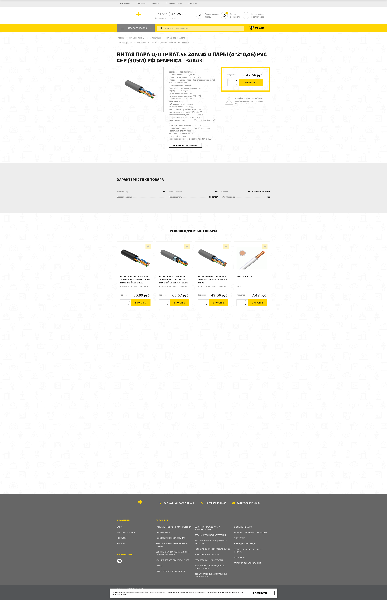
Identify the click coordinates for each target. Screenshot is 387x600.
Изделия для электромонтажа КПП (172, 560)
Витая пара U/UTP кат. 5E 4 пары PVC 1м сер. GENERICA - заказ (213, 279)
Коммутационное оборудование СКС (212, 549)
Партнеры (141, 3)
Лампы (159, 565)
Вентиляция (239, 557)
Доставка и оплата (174, 3)
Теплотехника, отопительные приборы (248, 550)
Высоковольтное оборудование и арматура (211, 541)
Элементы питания (243, 527)
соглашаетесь (192, 592)
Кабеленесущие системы (207, 554)
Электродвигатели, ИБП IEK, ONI (171, 571)
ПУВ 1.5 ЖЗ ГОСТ (245, 276)
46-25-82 (170, 13)
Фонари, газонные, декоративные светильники (211, 575)
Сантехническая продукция (247, 563)
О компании (125, 3)
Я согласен (260, 593)
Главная (121, 38)
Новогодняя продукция (245, 543)
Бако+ (120, 527)
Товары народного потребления (210, 535)
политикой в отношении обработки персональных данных (147, 592)
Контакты (192, 3)
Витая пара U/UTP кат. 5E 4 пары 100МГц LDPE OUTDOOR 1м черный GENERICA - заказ (135, 279)
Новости (155, 3)
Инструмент (239, 538)
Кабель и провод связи (176, 38)
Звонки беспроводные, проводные (250, 532)
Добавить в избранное (185, 145)
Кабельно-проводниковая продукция (145, 38)
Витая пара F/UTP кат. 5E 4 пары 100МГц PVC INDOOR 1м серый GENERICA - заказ (173, 279)
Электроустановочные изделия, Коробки (171, 544)
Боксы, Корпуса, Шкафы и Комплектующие (207, 528)
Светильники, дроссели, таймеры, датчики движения (173, 553)
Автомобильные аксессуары (209, 560)
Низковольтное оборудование (170, 538)
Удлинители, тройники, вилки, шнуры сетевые (210, 567)
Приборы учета (163, 532)
